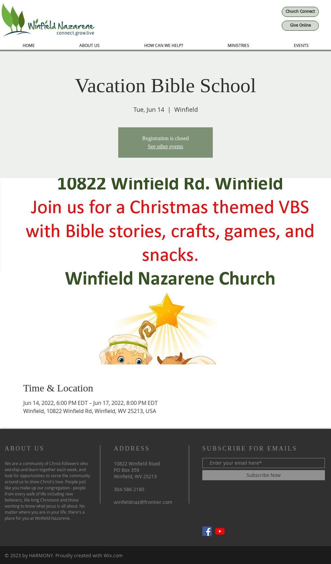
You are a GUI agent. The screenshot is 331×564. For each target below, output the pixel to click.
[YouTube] (220, 531)
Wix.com (113, 555)
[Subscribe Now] (263, 475)
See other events (165, 146)
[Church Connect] (300, 12)
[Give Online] (300, 26)
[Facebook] (207, 531)
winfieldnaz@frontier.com (143, 502)
